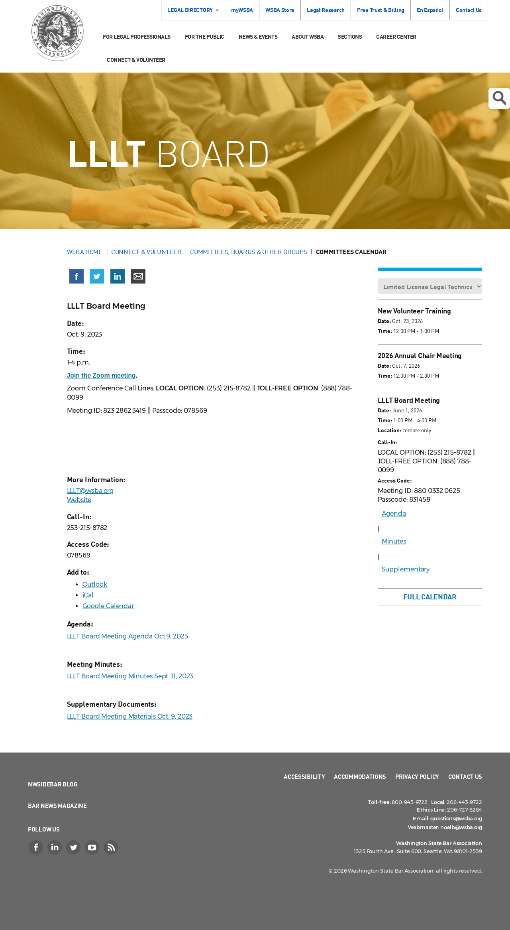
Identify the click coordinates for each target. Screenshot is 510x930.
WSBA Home (84, 252)
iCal (88, 595)
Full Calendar (430, 596)
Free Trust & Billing (380, 9)
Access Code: (395, 480)
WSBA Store (279, 9)
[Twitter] (74, 847)
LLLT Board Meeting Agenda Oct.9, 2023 (127, 636)
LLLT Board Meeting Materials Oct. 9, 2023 (130, 716)
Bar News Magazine (57, 805)
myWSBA (242, 9)
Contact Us (469, 9)
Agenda (394, 513)
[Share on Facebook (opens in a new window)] (76, 276)
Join (101, 375)
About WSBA (308, 36)
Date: (384, 320)
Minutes (394, 541)
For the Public (204, 36)
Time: (385, 330)
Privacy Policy (417, 776)
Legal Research (326, 9)
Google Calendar (108, 606)
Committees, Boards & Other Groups (248, 252)
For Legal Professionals (137, 36)
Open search (499, 98)
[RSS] (111, 847)
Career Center (396, 36)
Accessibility (304, 776)
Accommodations (360, 776)
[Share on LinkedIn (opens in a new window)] (117, 276)
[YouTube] (93, 847)
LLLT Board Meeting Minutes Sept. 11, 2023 (130, 676)
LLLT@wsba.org (90, 491)
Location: (389, 430)
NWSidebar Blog (53, 784)
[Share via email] (138, 276)
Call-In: (387, 442)
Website (79, 500)
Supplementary (406, 569)
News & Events (258, 36)
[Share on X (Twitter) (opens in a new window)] (97, 276)
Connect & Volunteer (136, 59)
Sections (350, 36)
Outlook (94, 584)
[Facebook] (36, 847)
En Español (430, 9)
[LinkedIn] (55, 847)
